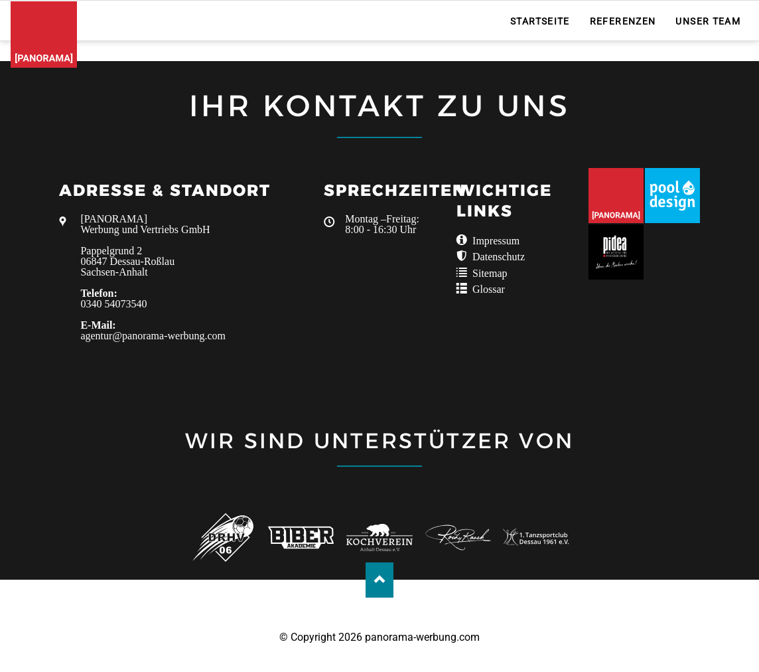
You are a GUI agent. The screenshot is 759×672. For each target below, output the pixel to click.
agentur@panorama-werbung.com (153, 335)
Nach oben (380, 580)
